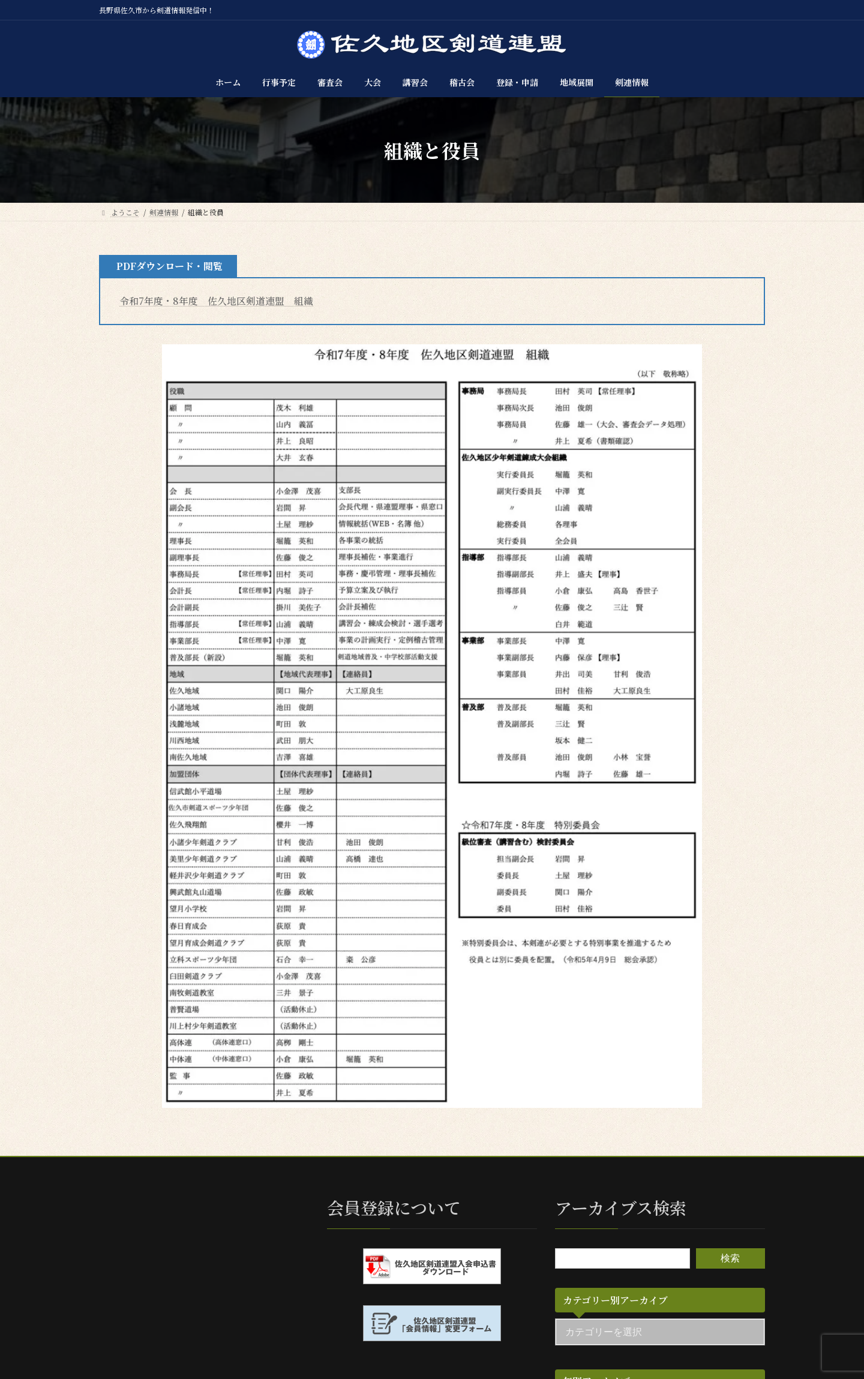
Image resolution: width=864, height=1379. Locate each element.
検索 (730, 1257)
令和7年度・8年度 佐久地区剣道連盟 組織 (216, 301)
